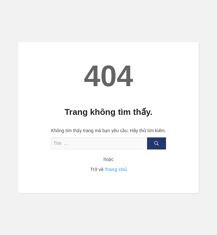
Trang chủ (116, 169)
